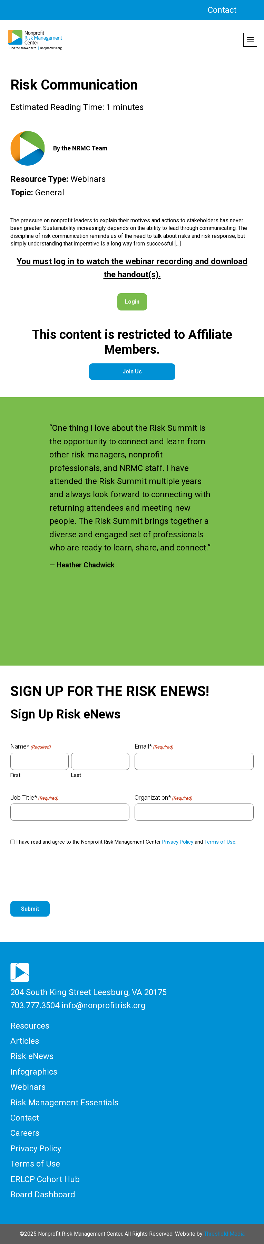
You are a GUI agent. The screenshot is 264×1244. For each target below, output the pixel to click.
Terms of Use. (220, 842)
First (15, 775)
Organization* (163, 797)
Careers (24, 1133)
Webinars (28, 1087)
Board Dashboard (42, 1194)
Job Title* (34, 797)
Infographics (33, 1072)
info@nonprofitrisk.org (103, 1005)
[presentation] (62, 876)
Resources (29, 1026)
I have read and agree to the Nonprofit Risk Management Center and (126, 842)
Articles (24, 1041)
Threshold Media (224, 1234)
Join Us (132, 371)
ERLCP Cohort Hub (45, 1179)
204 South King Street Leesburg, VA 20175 (88, 992)
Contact (222, 10)
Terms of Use (35, 1164)
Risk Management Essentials (64, 1102)
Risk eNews (31, 1056)
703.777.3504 (34, 1005)
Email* (154, 746)
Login (132, 301)
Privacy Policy (177, 842)
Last (76, 775)
